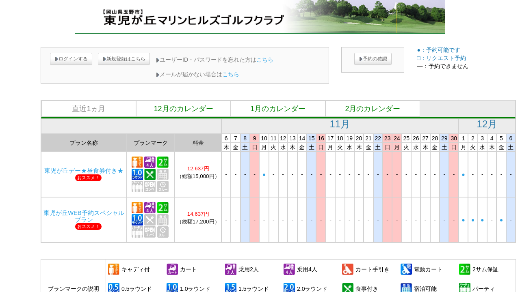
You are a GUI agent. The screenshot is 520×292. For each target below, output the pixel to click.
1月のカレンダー (278, 109)
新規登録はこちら (123, 59)
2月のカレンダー (372, 109)
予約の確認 (373, 59)
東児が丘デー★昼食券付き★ (84, 170)
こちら (264, 59)
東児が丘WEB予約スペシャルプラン (83, 216)
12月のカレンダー (183, 109)
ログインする (71, 59)
